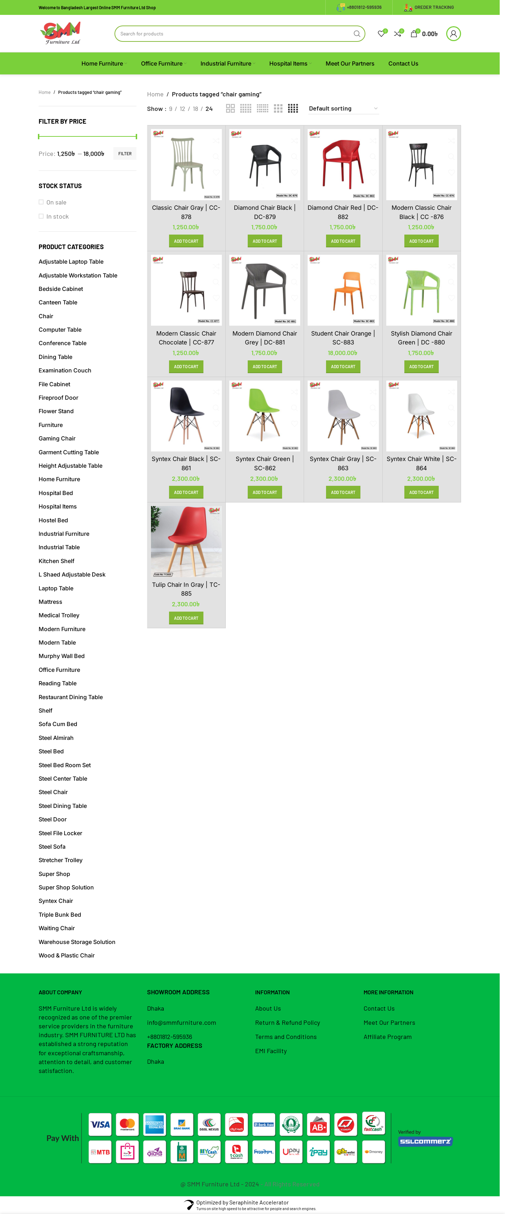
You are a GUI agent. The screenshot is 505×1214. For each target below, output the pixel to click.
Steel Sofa (52, 846)
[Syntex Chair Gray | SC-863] (343, 416)
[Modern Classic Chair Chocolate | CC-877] (186, 290)
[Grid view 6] (262, 108)
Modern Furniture (62, 629)
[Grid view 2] (230, 108)
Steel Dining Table (63, 805)
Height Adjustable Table (70, 465)
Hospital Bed (56, 492)
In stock (57, 216)
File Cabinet (54, 384)
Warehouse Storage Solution (77, 941)
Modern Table (57, 642)
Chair (46, 316)
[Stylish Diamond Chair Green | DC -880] (421, 290)
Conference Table (62, 343)
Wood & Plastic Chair (67, 955)
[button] (186, 241)
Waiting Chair (57, 928)
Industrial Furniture (64, 533)
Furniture (51, 424)
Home (45, 92)
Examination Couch (65, 370)
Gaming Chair (57, 438)
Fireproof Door (58, 397)
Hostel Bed (53, 520)
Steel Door (53, 819)
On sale (56, 202)
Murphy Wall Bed (62, 655)
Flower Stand (56, 411)
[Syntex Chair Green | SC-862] (264, 416)
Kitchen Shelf (56, 560)
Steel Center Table (63, 778)
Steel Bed (51, 751)
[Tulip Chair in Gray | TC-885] (186, 541)
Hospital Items (58, 506)
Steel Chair (53, 792)
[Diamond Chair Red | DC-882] (343, 164)
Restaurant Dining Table (71, 697)
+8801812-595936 (359, 7)
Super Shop (54, 873)
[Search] (239, 34)
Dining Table (55, 356)
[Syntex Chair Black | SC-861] (186, 416)
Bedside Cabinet (61, 288)
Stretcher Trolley (61, 860)
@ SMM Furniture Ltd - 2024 (219, 1184)
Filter (124, 153)
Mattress (50, 601)
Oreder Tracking (428, 7)
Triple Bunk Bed (60, 914)
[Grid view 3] (278, 108)
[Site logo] (61, 32)
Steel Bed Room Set (65, 765)
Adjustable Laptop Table (71, 261)
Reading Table (58, 683)
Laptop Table (56, 588)
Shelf (45, 710)
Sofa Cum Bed (58, 723)
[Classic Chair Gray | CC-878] (186, 164)
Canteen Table (58, 302)
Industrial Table (59, 547)
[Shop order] (343, 109)
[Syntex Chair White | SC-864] (421, 416)
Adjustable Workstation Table (78, 275)
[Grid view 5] (245, 108)
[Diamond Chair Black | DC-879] (264, 164)
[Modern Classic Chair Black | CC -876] (421, 164)
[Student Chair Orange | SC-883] (343, 290)
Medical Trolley (59, 615)
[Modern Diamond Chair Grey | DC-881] (264, 290)
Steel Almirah (56, 737)
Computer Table (60, 329)
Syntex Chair (56, 900)
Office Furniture (59, 669)
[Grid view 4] (293, 108)
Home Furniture (59, 479)
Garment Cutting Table (69, 452)
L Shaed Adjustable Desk (72, 574)
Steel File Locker (60, 833)
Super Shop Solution (66, 887)
